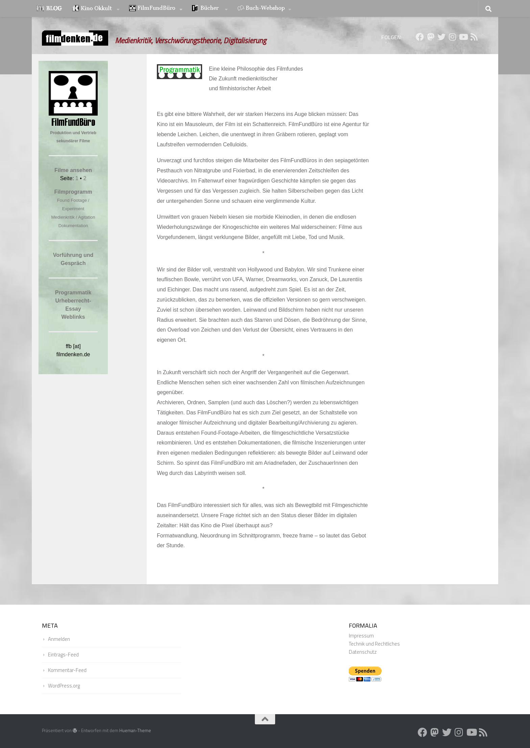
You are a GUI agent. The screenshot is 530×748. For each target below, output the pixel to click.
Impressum (361, 636)
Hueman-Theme (135, 730)
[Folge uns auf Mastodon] (431, 37)
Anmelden (59, 639)
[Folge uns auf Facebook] (420, 37)
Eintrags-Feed (63, 654)
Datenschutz (363, 652)
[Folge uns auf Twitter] (441, 37)
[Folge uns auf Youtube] (463, 37)
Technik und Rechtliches (374, 644)
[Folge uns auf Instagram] (452, 37)
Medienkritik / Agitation (73, 217)
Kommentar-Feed (67, 670)
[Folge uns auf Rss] (474, 37)
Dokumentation (73, 225)
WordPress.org (64, 686)
